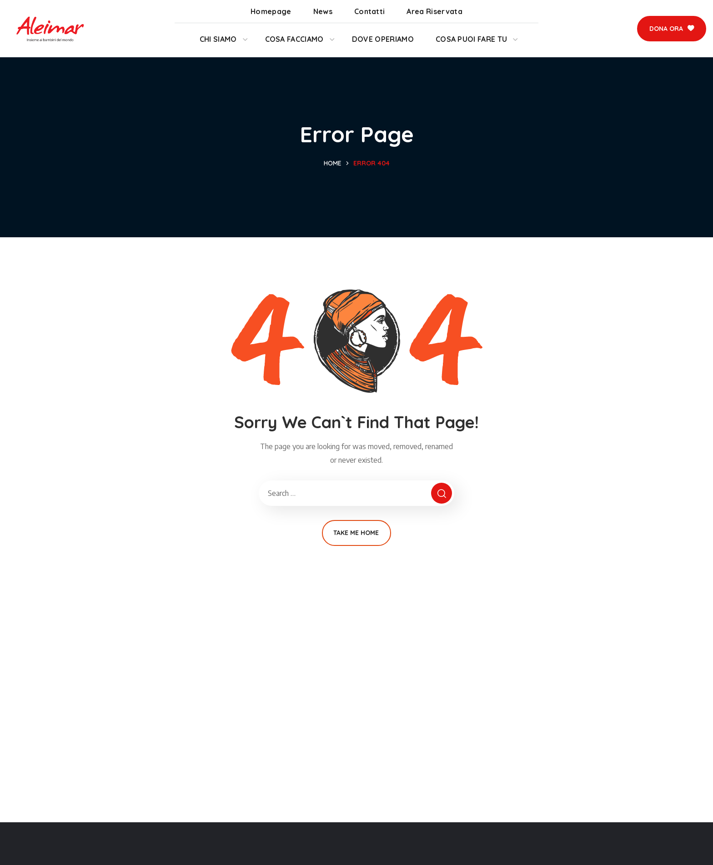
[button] (671, 28)
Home (332, 163)
